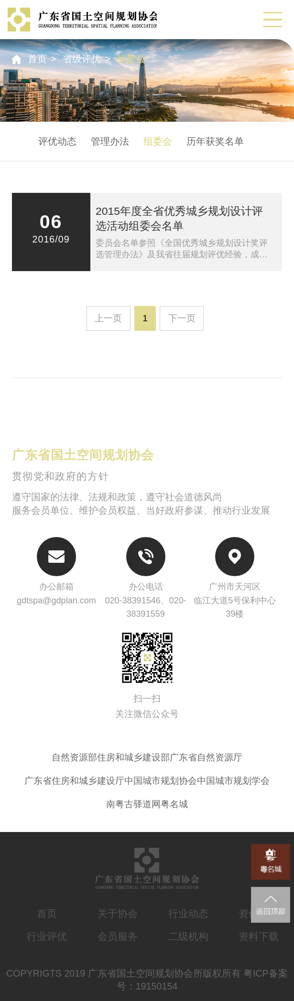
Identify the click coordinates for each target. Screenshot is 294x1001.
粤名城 (174, 804)
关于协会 (118, 913)
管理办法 (110, 141)
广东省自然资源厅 (206, 757)
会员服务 (118, 936)
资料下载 (259, 936)
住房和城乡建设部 (133, 757)
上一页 (108, 318)
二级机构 (188, 936)
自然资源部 (74, 757)
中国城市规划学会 (233, 781)
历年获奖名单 (215, 141)
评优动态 (57, 141)
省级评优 (82, 58)
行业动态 (188, 913)
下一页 (182, 318)
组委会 (131, 58)
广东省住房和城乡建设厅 (74, 781)
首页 (37, 58)
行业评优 (47, 936)
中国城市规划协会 (160, 781)
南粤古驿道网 (133, 804)
